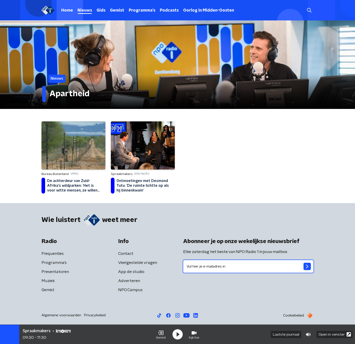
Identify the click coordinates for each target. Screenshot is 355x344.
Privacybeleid (95, 315)
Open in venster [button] (335, 334)
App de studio (131, 272)
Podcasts (169, 10)
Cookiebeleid (293, 315)
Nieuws (85, 10)
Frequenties (52, 254)
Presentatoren (55, 272)
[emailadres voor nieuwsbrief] (248, 266)
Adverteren (129, 281)
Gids (101, 10)
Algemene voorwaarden (61, 315)
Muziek (48, 281)
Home (67, 10)
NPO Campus (130, 290)
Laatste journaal (286, 334)
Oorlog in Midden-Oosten (208, 10)
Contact (125, 254)
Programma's (142, 10)
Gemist (117, 10)
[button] (161, 334)
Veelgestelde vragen (137, 263)
